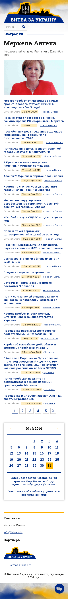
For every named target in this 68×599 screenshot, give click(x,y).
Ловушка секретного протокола (27, 272)
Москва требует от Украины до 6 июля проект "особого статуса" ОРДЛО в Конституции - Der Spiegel (31, 104)
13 (19, 453)
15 (34, 453)
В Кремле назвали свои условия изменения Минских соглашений (27, 164)
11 (57, 447)
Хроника (49, 352)
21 (26, 459)
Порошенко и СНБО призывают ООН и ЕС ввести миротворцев (33, 397)
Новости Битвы (49, 111)
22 (34, 459)
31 (49, 465)
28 (26, 465)
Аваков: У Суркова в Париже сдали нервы (33, 176)
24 (49, 459)
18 (57, 453)
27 (19, 465)
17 (49, 453)
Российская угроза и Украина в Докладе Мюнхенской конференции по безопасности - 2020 (33, 135)
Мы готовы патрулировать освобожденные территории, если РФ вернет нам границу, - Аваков (31, 204)
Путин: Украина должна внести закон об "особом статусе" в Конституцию (32, 150)
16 (42, 453)
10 (49, 447)
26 (11, 465)
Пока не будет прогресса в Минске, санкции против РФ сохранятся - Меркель (34, 119)
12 (11, 453)
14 (26, 453)
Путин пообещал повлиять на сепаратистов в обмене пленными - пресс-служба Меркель (29, 382)
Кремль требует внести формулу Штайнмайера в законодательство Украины (28, 317)
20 (19, 459)
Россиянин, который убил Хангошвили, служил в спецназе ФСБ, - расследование (33, 246)
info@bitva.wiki (13, 532)
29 (34, 465)
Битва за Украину (20, 564)
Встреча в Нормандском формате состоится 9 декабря (28, 284)
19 (11, 459)
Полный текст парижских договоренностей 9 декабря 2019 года (31, 232)
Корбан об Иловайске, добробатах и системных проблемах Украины (30, 346)
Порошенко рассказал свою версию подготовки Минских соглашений (29, 332)
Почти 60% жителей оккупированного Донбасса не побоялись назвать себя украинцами (31, 300)
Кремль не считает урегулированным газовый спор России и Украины (30, 188)
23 (42, 459)
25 (57, 459)
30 (42, 465)
